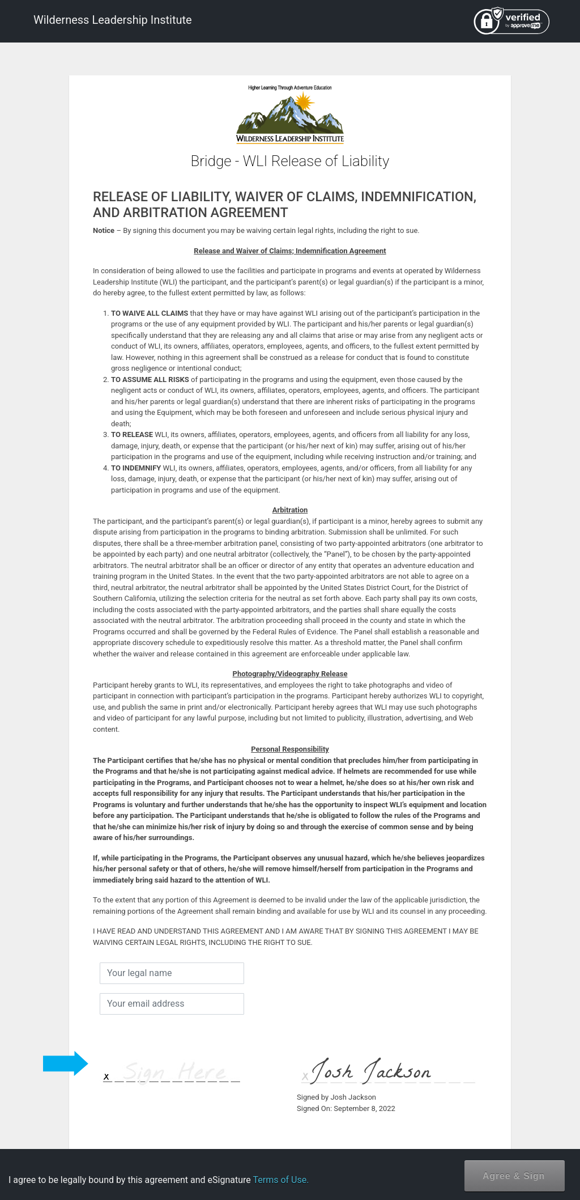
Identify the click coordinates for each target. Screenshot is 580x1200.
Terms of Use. (281, 1179)
